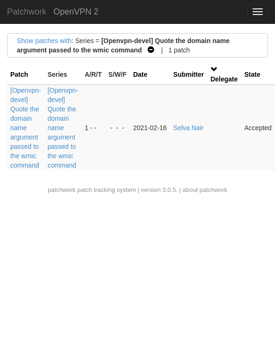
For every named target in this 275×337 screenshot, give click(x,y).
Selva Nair (188, 128)
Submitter (188, 74)
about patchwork (205, 189)
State (252, 74)
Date (140, 74)
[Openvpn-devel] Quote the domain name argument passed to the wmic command (25, 128)
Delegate (224, 79)
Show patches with (44, 40)
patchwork (61, 189)
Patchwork (26, 11)
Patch (19, 74)
